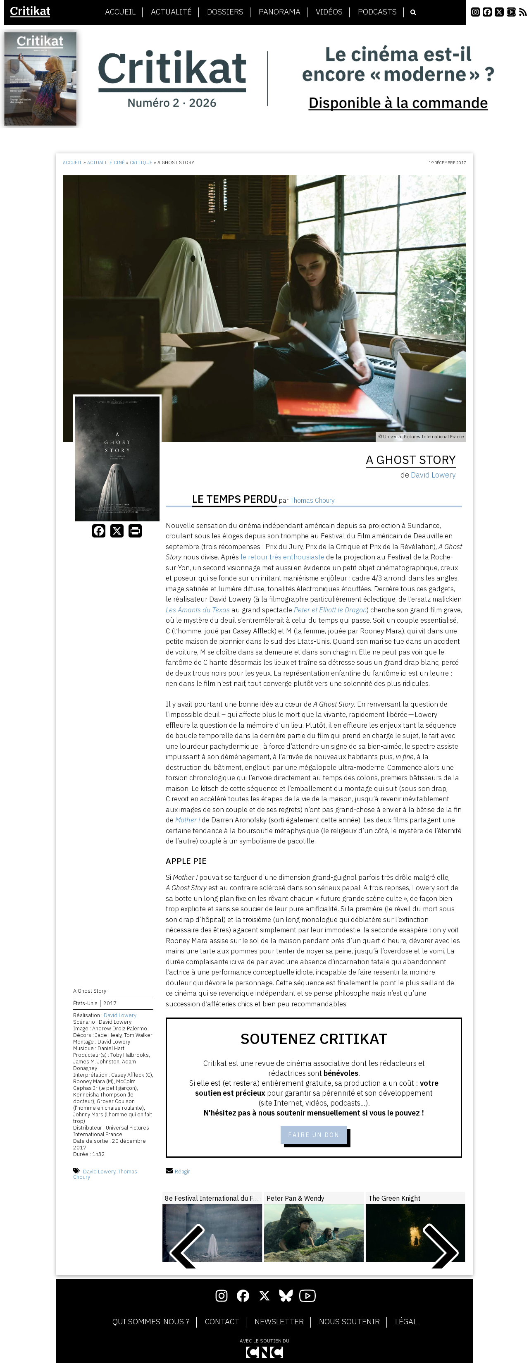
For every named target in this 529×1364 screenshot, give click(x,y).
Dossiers (225, 12)
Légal (406, 1323)
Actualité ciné (106, 162)
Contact (222, 1323)
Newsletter (279, 1323)
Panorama (279, 12)
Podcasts (377, 12)
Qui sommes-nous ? (151, 1323)
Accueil (120, 12)
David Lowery (120, 1016)
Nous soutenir (349, 1323)
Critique (141, 162)
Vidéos (329, 12)
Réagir (178, 1172)
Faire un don (314, 1135)
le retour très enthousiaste (282, 556)
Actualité (171, 12)
